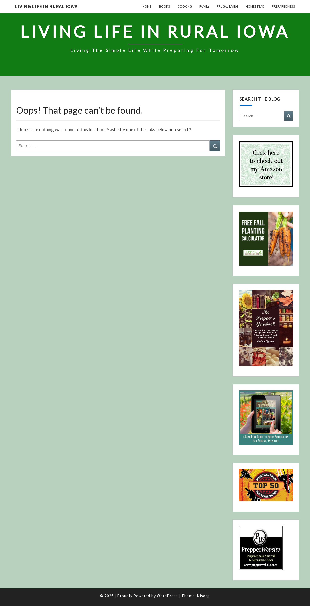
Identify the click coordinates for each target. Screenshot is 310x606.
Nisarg (203, 595)
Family (204, 6)
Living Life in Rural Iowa (46, 6)
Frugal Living (227, 6)
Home (147, 6)
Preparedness (283, 6)
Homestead (255, 6)
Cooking (185, 6)
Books (164, 6)
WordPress (167, 595)
